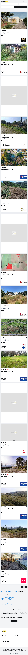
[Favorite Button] (26, 30)
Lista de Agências (3, 635)
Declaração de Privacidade (7, 650)
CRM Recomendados (4, 637)
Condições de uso (12, 649)
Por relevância (23, 10)
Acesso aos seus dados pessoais (20, 649)
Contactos (16, 635)
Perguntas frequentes (14, 650)
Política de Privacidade (6, 649)
